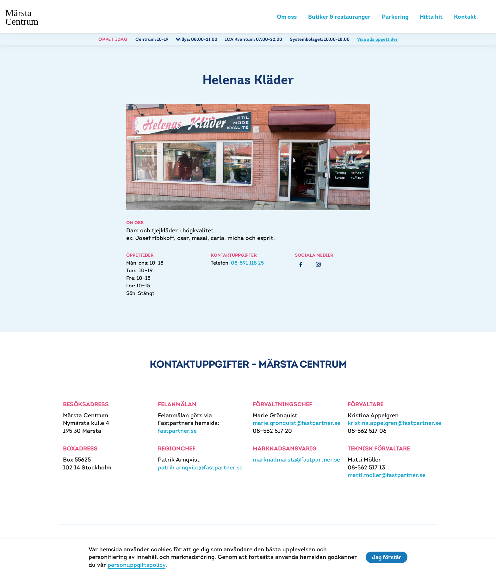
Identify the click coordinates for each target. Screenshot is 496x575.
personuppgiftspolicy (136, 564)
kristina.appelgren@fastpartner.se (394, 422)
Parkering (395, 16)
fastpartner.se (177, 430)
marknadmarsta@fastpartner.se (296, 459)
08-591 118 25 (247, 263)
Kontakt (465, 16)
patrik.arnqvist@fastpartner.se (200, 467)
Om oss (287, 16)
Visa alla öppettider (377, 39)
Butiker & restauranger (339, 16)
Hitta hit (431, 16)
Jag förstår (386, 557)
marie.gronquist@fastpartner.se (296, 422)
